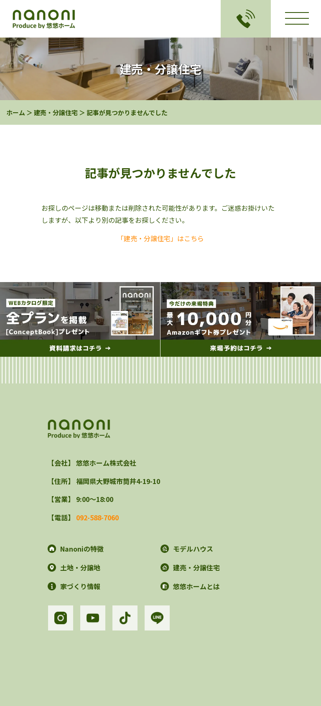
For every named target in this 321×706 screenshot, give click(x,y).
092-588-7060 (97, 517)
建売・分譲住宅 (56, 112)
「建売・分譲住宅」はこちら (160, 238)
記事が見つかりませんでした (127, 112)
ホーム (15, 112)
